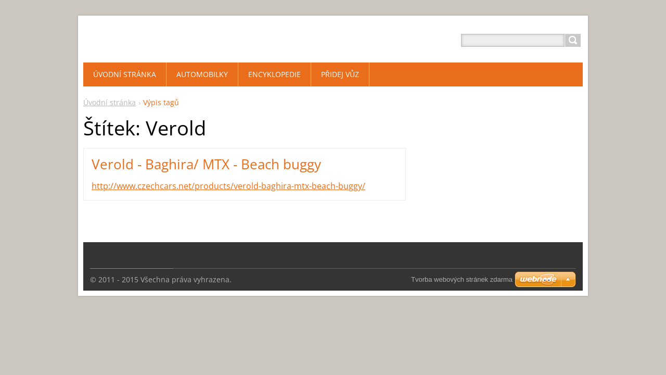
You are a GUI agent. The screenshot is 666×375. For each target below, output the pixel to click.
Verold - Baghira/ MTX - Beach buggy (206, 164)
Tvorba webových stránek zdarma (462, 279)
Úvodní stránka (109, 102)
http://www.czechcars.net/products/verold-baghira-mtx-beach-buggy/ (228, 186)
